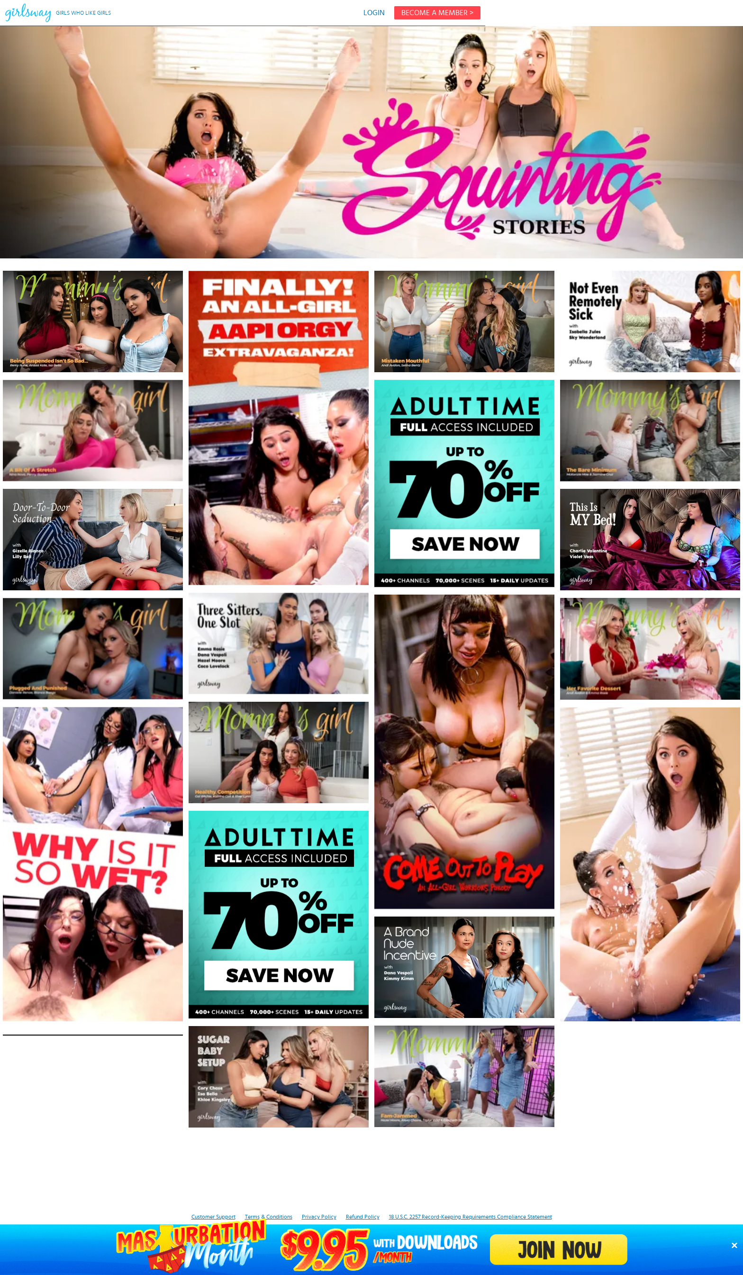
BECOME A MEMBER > (437, 13)
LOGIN (374, 13)
